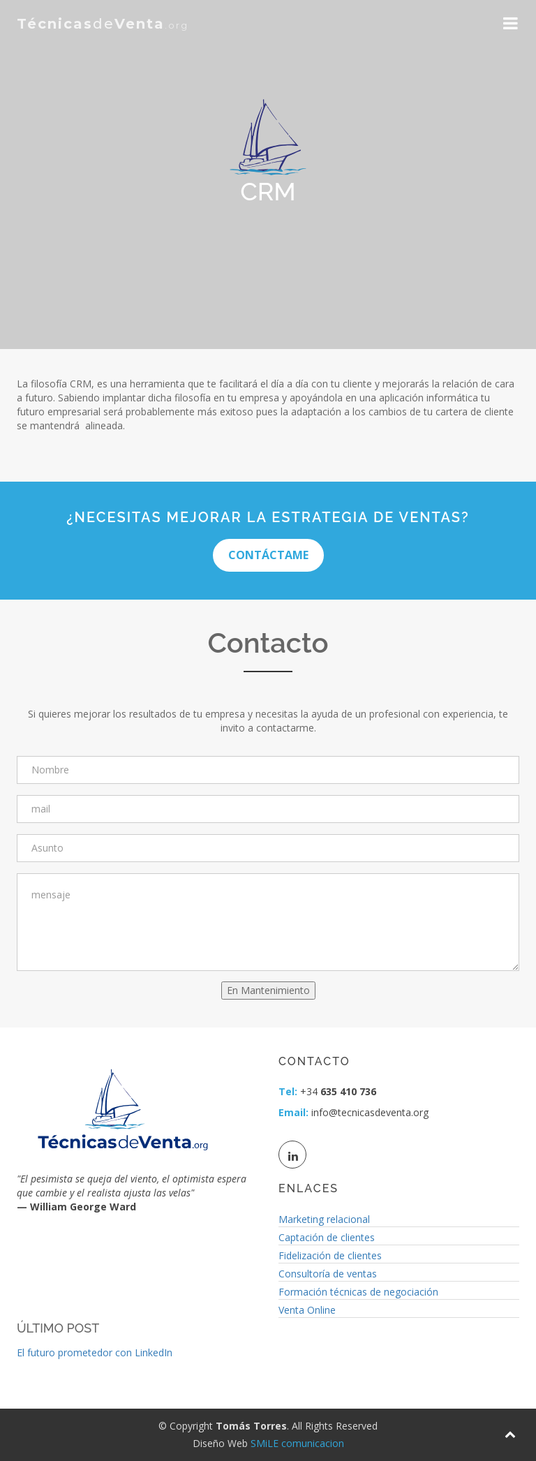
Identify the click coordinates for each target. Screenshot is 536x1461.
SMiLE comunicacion (297, 1443)
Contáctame (268, 555)
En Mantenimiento (268, 990)
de (102, 23)
